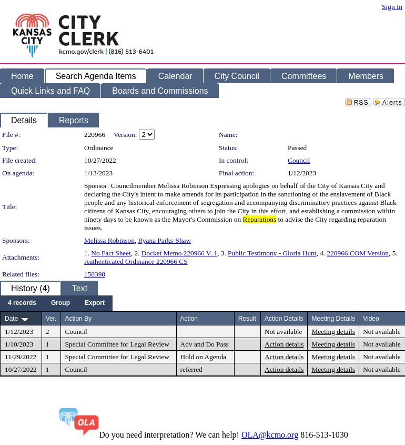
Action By (78, 318)
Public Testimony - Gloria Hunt (272, 253)
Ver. (51, 318)
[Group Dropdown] (60, 303)
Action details (284, 344)
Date (11, 318)
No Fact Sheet (111, 253)
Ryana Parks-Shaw (164, 240)
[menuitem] (22, 303)
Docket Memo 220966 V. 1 (179, 253)
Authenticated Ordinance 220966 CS (136, 261)
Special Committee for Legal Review (117, 344)
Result (247, 318)
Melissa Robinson (109, 240)
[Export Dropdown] (94, 303)
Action (189, 318)
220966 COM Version (358, 253)
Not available (283, 331)
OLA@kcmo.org (269, 434)
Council (299, 160)
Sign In (392, 7)
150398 (94, 274)
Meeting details (333, 331)
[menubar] (56, 303)
